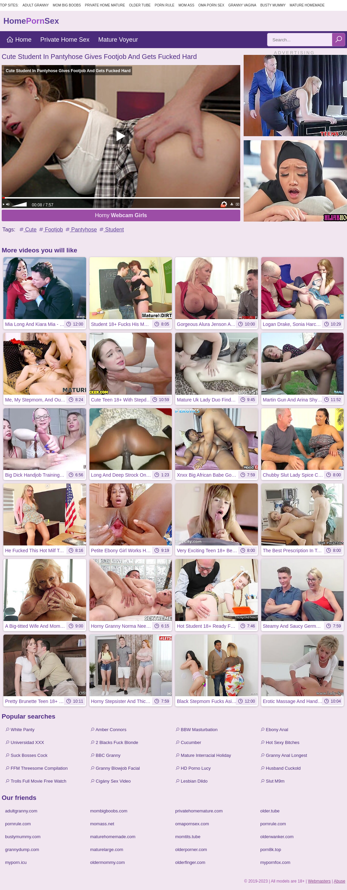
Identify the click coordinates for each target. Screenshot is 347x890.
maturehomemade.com (113, 836)
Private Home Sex (64, 39)
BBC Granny (105, 755)
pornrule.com (18, 823)
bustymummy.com (23, 836)
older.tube (270, 810)
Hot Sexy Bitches (280, 742)
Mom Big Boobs (67, 5)
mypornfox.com (275, 862)
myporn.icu (16, 862)
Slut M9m (272, 781)
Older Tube (140, 5)
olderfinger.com (190, 862)
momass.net (102, 823)
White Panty (20, 729)
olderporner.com (191, 849)
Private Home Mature (105, 5)
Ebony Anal (274, 729)
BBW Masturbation (196, 729)
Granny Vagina (242, 5)
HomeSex (31, 20)
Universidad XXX (24, 742)
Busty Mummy (273, 5)
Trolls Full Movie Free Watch (35, 781)
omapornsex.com (192, 823)
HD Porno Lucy (193, 768)
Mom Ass (187, 5)
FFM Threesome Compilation (36, 768)
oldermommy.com (107, 862)
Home (19, 39)
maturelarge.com (106, 849)
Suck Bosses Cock (26, 755)
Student (111, 229)
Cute (27, 229)
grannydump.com (22, 849)
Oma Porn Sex (211, 5)
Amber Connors (108, 729)
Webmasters (319, 881)
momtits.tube (187, 836)
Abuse (339, 881)
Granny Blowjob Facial (115, 768)
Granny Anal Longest (283, 755)
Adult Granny (36, 5)
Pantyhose (80, 229)
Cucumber (188, 742)
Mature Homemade (307, 5)
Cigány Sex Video (110, 781)
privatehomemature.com (199, 810)
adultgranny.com (21, 810)
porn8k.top (270, 849)
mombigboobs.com (108, 810)
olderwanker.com (276, 836)
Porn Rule (164, 5)
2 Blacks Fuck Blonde (114, 742)
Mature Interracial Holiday (203, 755)
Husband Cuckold (280, 768)
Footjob (50, 229)
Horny (121, 215)
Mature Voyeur (118, 39)
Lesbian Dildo (191, 781)
